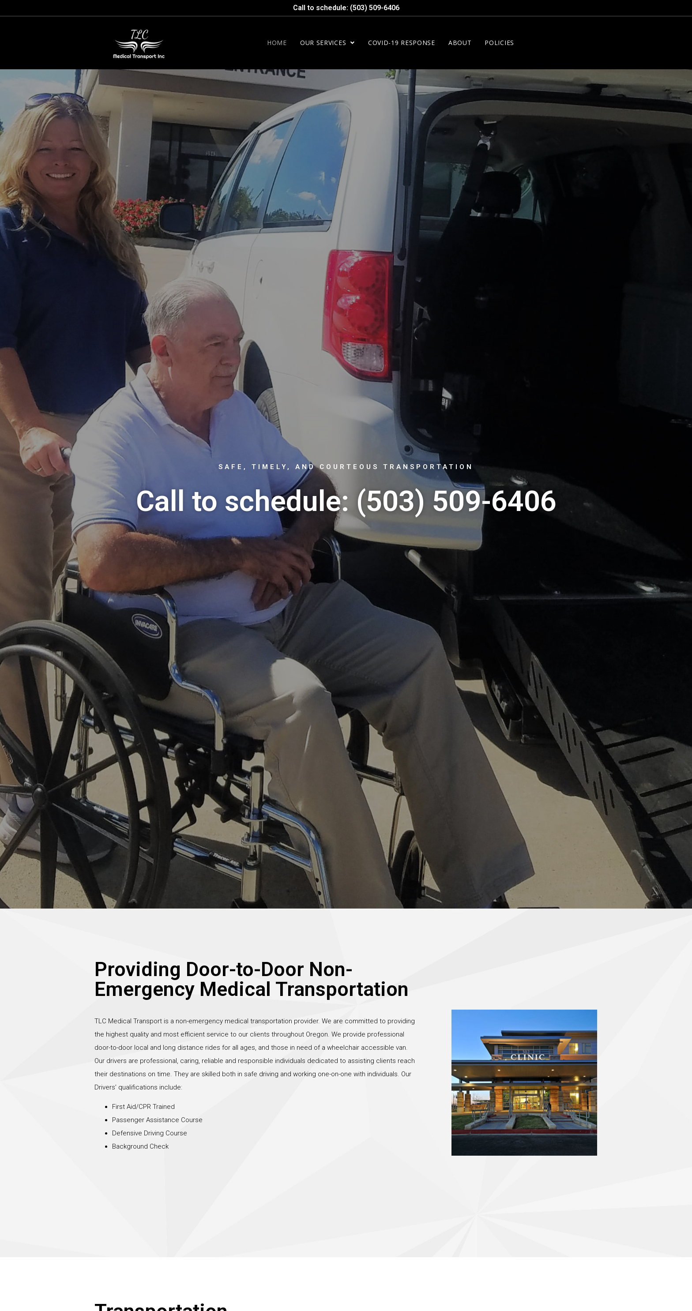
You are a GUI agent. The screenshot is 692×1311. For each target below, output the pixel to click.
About (460, 42)
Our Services (327, 42)
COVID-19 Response (401, 42)
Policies (499, 42)
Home (277, 42)
